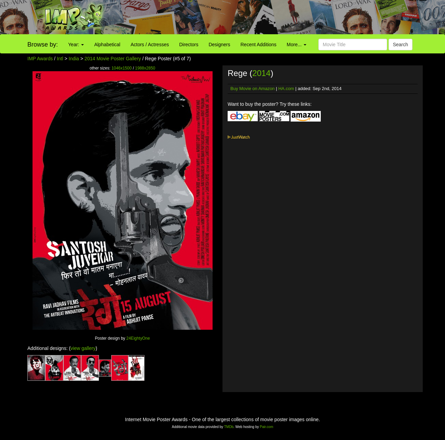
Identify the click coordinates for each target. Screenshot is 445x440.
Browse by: (42, 44)
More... (296, 44)
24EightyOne (138, 338)
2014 (261, 73)
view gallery (83, 348)
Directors (188, 44)
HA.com (286, 88)
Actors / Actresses (149, 44)
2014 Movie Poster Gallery (113, 58)
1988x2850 (145, 68)
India (74, 58)
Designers (219, 44)
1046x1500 (122, 68)
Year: (76, 44)
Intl (60, 58)
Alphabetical (107, 44)
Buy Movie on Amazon (252, 88)
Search (400, 44)
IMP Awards (40, 58)
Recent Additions (259, 44)
